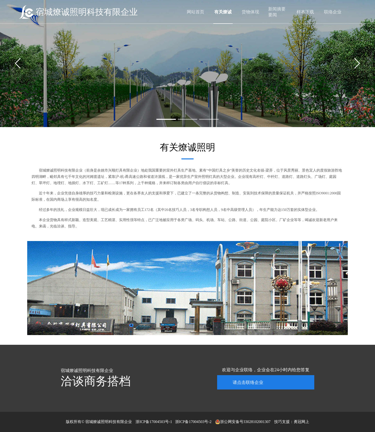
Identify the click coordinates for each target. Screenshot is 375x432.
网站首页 (195, 11)
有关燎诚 (223, 11)
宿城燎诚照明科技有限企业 (87, 12)
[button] (166, 119)
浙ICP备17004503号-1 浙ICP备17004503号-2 (173, 422)
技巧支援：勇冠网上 (291, 422)
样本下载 (305, 11)
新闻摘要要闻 (277, 12)
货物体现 (250, 11)
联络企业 (332, 11)
